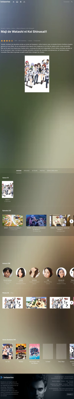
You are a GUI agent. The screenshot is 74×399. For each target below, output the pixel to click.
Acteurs (34, 170)
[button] (7, 275)
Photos (42, 170)
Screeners (65, 384)
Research (71, 384)
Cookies (63, 381)
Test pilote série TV (56, 385)
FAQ (62, 378)
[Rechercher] (71, 2)
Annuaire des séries (59, 376)
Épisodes (27, 170)
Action (13, 28)
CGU (67, 381)
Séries (8, 28)
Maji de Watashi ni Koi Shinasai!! (25, 28)
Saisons (18, 170)
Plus (12, 293)
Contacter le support (68, 378)
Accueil (3, 28)
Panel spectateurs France (67, 385)
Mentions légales (56, 381)
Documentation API (55, 378)
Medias (60, 384)
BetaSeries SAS (54, 384)
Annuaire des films (69, 376)
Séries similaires (52, 170)
